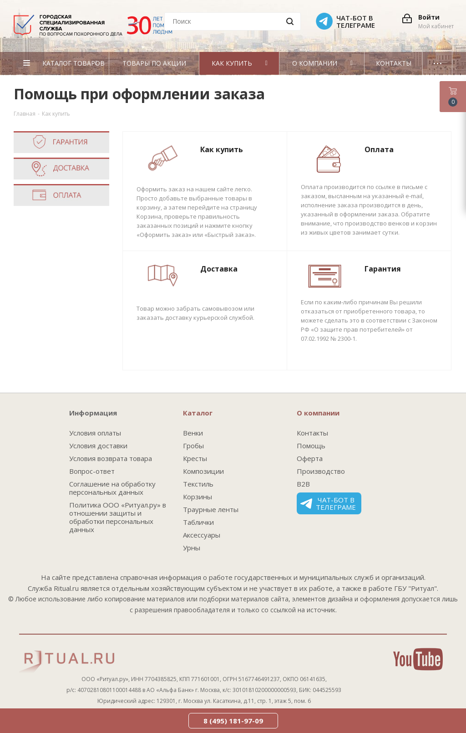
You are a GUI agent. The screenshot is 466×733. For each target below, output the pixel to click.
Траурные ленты (210, 509)
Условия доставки (98, 445)
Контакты (312, 432)
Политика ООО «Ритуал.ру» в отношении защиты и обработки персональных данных (117, 517)
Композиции (203, 471)
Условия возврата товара (110, 458)
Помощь (311, 445)
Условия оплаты (95, 432)
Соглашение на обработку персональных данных (112, 488)
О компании (318, 412)
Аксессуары (201, 534)
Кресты (195, 458)
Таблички (198, 522)
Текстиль (198, 483)
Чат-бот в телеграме (328, 503)
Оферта (310, 458)
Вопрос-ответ (92, 471)
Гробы (193, 445)
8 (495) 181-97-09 (233, 720)
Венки (193, 432)
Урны (191, 547)
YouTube (418, 659)
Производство (321, 471)
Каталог (198, 412)
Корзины (197, 496)
